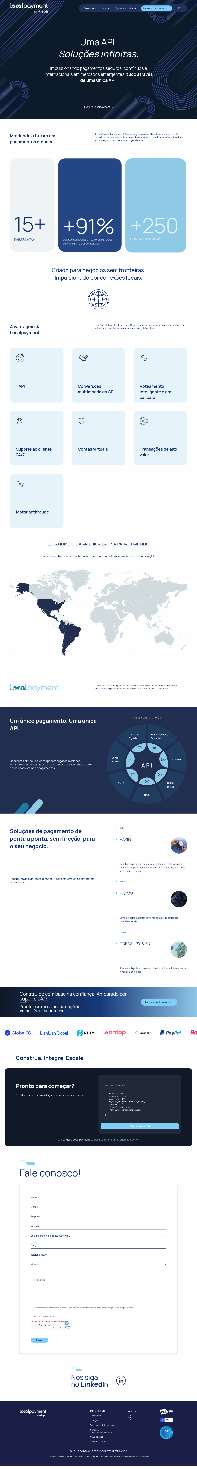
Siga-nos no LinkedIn (125, 8)
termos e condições (47, 1319)
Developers (90, 8)
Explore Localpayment (98, 106)
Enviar (39, 1343)
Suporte (105, 8)
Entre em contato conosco (156, 8)
